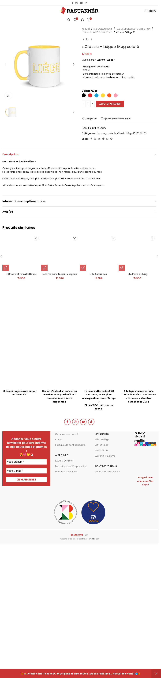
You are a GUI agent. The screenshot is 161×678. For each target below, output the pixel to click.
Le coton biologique (66, 592)
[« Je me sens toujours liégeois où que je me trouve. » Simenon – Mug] (60, 454)
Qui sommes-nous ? (66, 555)
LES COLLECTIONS (103, 28)
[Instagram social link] (76, 2)
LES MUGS (141, 133)
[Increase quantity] (92, 104)
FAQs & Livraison (64, 581)
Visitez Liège (101, 566)
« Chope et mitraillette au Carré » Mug (21, 477)
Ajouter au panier (109, 103)
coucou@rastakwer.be (107, 592)
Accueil (86, 28)
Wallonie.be (101, 571)
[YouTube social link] (81, 2)
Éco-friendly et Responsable (70, 587)
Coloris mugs (89, 90)
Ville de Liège (102, 560)
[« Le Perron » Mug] (137, 454)
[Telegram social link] (111, 139)
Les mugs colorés (106, 133)
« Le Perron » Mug (137, 475)
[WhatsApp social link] (107, 139)
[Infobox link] (59, 504)
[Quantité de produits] (88, 104)
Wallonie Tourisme (105, 576)
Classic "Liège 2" (125, 32)
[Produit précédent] (84, 39)
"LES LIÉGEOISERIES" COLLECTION (133, 28)
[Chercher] (69, 20)
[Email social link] (99, 139)
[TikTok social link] (86, 2)
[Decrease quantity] (84, 104)
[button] (5, 64)
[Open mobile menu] (150, 11)
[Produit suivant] (91, 39)
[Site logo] (79, 10)
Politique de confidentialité (70, 566)
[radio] (84, 95)
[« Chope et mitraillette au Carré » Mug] (21, 454)
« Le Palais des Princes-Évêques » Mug (98, 477)
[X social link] (95, 139)
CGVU (58, 560)
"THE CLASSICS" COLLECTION (97, 32)
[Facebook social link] (72, 2)
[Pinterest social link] (103, 139)
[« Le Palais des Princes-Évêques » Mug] (99, 454)
